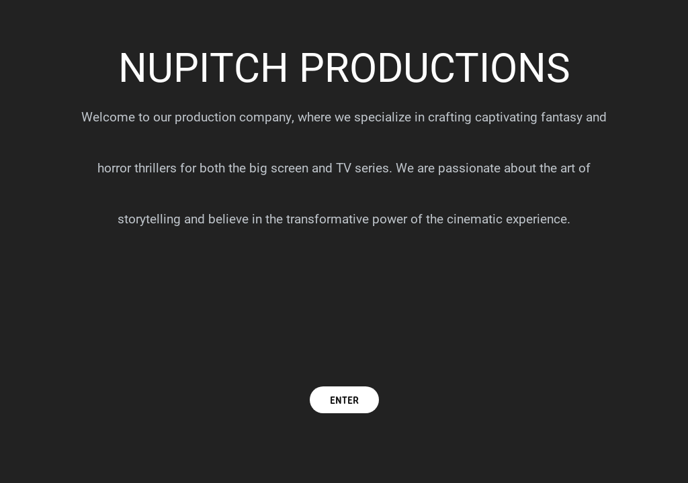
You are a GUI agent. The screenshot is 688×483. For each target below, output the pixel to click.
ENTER (344, 399)
